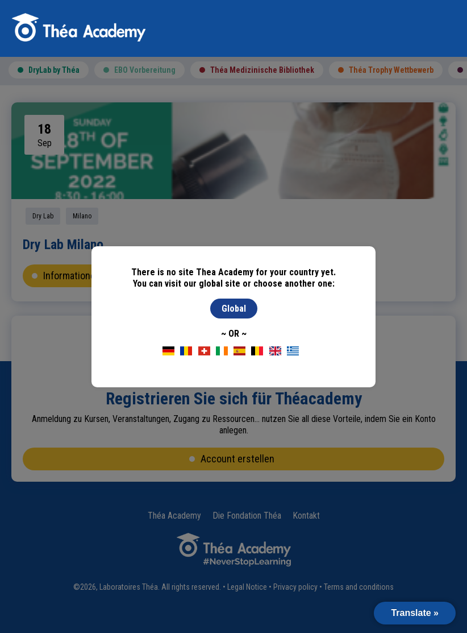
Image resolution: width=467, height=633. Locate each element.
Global (234, 308)
